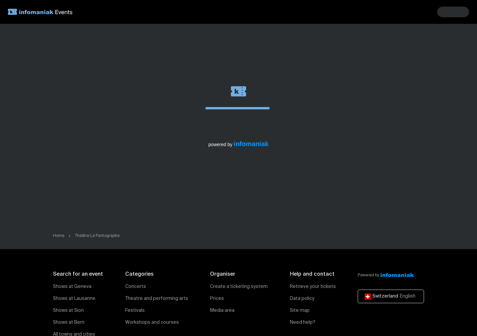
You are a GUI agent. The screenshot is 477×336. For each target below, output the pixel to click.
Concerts (135, 286)
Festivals (135, 310)
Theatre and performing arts (156, 298)
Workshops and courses (152, 322)
